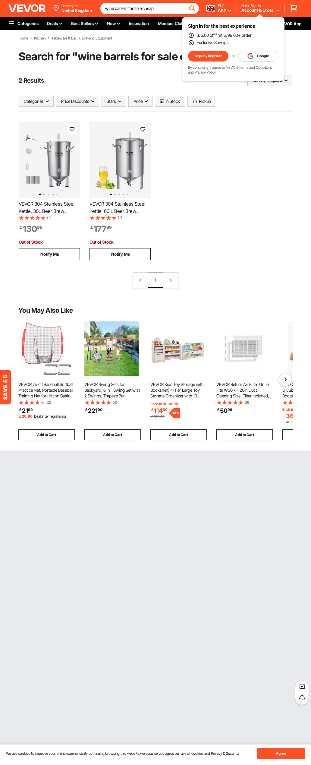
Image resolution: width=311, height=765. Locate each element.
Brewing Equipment (97, 38)
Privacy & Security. (225, 753)
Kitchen (40, 38)
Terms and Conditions (255, 67)
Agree (281, 753)
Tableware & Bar (64, 38)
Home (23, 38)
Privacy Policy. (205, 72)
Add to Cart (46, 434)
